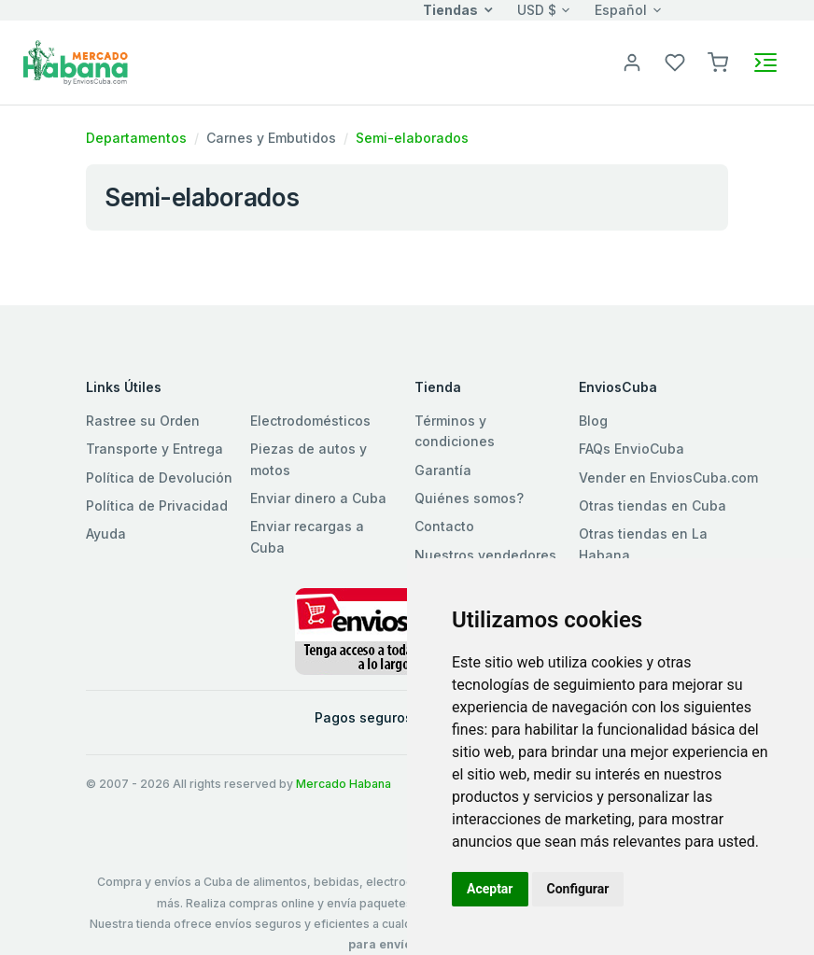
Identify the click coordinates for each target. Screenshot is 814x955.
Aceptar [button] (490, 888)
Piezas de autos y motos (308, 459)
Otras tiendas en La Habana (643, 544)
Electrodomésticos (310, 420)
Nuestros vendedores (485, 555)
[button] (718, 61)
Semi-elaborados (412, 138)
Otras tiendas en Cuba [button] (652, 505)
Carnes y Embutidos (271, 138)
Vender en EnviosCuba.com (668, 477)
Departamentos (136, 138)
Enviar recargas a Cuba (307, 536)
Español (621, 10)
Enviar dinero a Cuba (318, 498)
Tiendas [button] (450, 10)
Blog (593, 420)
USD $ (536, 10)
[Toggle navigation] (765, 62)
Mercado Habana (343, 784)
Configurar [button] (578, 888)
